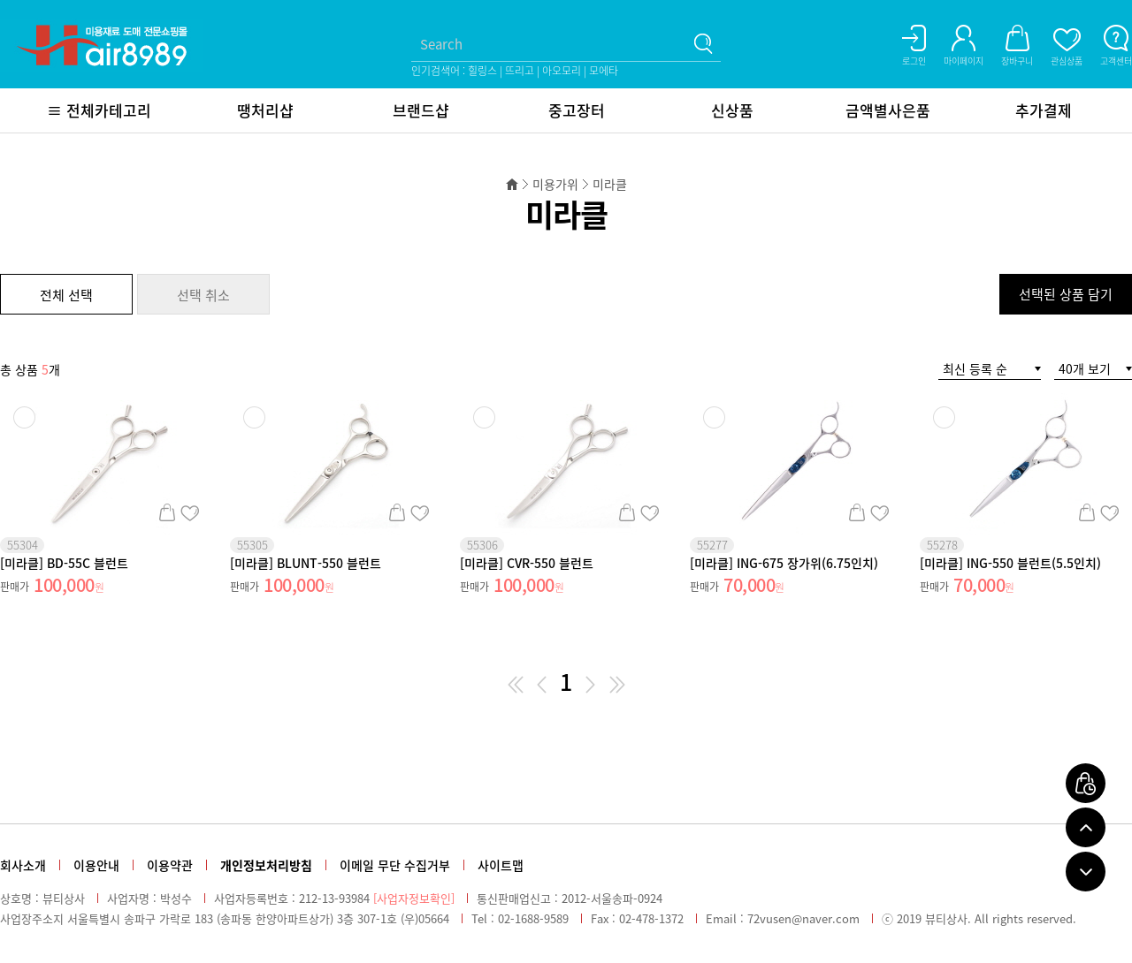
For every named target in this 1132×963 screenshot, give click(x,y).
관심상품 (189, 512)
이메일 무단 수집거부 (395, 865)
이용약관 (170, 865)
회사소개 (23, 865)
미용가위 (555, 184)
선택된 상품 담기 (1066, 294)
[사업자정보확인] (414, 898)
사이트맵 (501, 865)
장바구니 (166, 512)
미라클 (610, 184)
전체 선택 (66, 295)
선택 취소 (203, 295)
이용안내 (96, 865)
